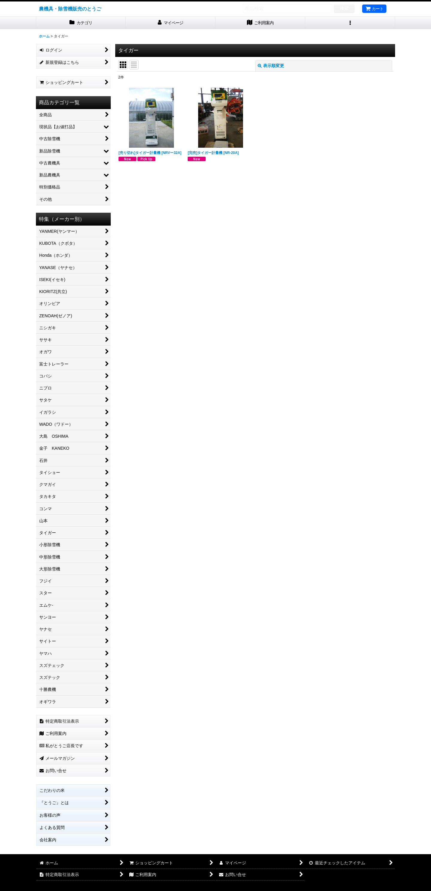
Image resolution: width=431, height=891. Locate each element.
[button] (350, 23)
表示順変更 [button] (271, 65)
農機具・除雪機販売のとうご (70, 8)
